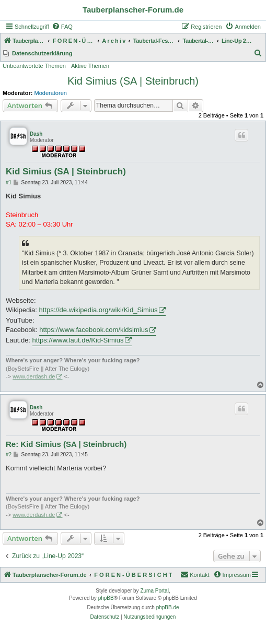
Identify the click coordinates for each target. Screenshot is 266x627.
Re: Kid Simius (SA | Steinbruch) (66, 444)
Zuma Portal (154, 591)
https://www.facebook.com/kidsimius (93, 330)
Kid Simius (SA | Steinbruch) (133, 81)
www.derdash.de (34, 376)
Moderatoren (50, 93)
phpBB (106, 598)
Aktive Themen (90, 66)
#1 (8, 182)
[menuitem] (62, 26)
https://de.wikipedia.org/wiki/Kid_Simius (98, 310)
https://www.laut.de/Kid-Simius (78, 340)
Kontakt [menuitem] (194, 574)
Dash (36, 134)
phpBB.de (167, 607)
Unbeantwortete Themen (34, 66)
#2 (8, 454)
